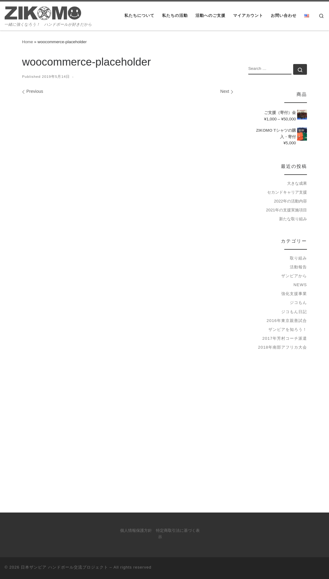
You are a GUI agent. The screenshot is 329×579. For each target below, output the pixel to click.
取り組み (298, 258)
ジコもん (298, 302)
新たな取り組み (293, 219)
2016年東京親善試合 (287, 320)
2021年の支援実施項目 (286, 210)
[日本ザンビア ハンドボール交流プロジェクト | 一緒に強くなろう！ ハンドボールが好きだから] (43, 12)
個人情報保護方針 (136, 530)
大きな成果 (297, 183)
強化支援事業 (294, 293)
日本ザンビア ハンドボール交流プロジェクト (64, 567)
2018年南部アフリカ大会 (282, 347)
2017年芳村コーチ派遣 (284, 338)
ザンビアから (294, 276)
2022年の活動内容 (290, 201)
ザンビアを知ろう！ (287, 329)
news (300, 284)
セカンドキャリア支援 (287, 192)
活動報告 (298, 267)
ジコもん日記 (294, 311)
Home (27, 42)
